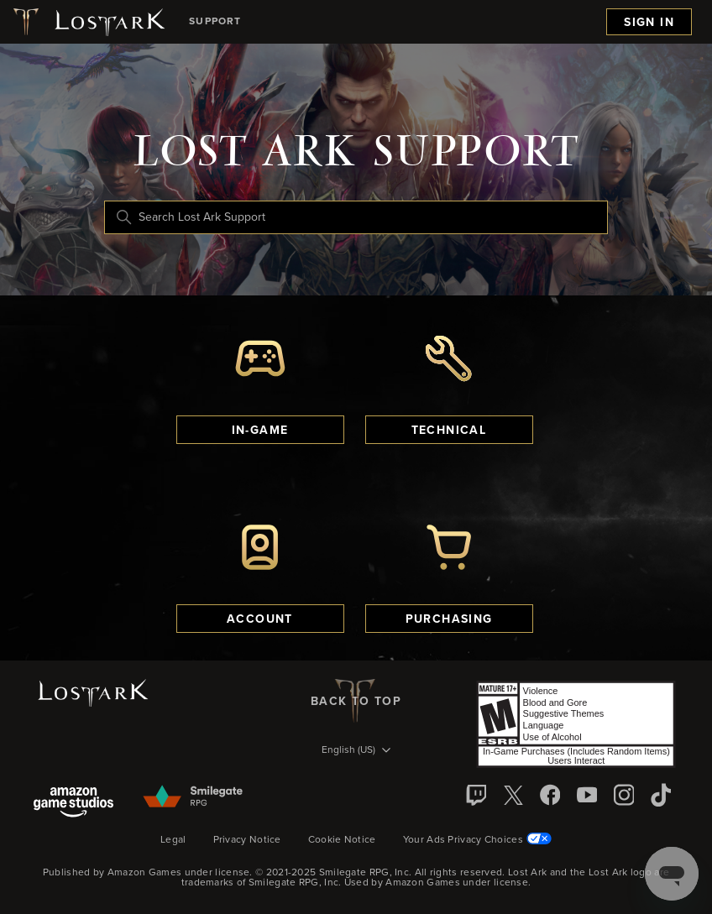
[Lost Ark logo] (87, 22)
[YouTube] (586, 794)
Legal (173, 840)
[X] (513, 794)
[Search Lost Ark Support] (356, 217)
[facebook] (550, 794)
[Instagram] (623, 794)
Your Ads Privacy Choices (477, 839)
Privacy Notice (247, 840)
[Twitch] (476, 794)
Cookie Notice (342, 840)
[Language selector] (356, 751)
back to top (356, 701)
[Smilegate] (194, 797)
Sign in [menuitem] (649, 23)
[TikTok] (660, 794)
